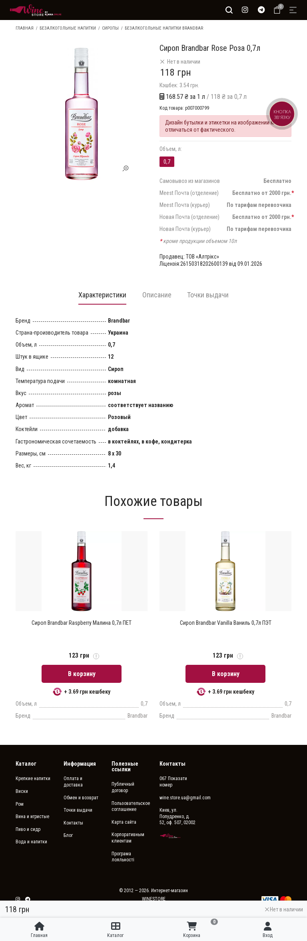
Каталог (26, 764)
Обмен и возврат (81, 798)
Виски (22, 792)
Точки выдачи (78, 810)
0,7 (166, 162)
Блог (68, 836)
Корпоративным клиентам (128, 838)
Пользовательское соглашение (130, 807)
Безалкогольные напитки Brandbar (164, 28)
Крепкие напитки (33, 779)
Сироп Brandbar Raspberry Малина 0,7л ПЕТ (82, 623)
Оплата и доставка (73, 782)
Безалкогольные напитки (68, 28)
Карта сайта (124, 822)
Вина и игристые (32, 817)
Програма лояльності (123, 857)
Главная (25, 28)
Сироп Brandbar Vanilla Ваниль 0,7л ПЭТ (225, 623)
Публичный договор (123, 788)
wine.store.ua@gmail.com (177, 798)
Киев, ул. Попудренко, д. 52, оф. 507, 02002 (177, 817)
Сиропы (110, 28)
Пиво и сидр (28, 830)
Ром (20, 804)
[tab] (102, 297)
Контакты (73, 823)
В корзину (82, 674)
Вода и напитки (31, 842)
